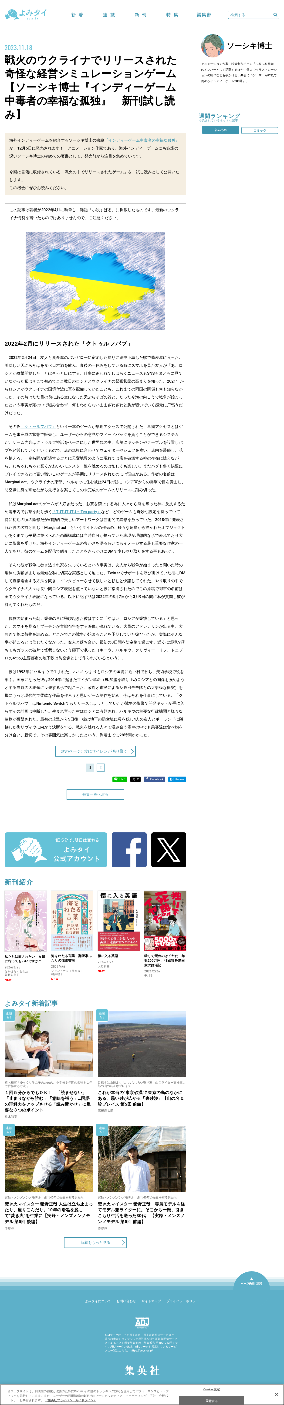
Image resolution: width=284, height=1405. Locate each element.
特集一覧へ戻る (95, 794)
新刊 (140, 15)
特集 (172, 15)
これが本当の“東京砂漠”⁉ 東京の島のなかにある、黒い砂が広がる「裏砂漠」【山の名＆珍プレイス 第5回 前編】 (141, 1098)
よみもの (220, 130)
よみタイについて (98, 1301)
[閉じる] (276, 1394)
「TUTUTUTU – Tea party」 (76, 511)
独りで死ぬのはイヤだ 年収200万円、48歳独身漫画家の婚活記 (164, 960)
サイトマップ (151, 1301)
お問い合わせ (126, 1301)
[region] (142, 1394)
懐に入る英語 (108, 956)
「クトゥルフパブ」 (38, 426)
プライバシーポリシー (182, 1301)
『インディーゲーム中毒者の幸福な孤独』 (141, 140)
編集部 (203, 15)
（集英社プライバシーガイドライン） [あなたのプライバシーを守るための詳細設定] (70, 1400)
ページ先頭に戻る (251, 1289)
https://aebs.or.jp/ (142, 1350)
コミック (259, 130)
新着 (77, 15)
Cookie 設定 (211, 1389)
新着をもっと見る (95, 1242)
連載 (108, 15)
